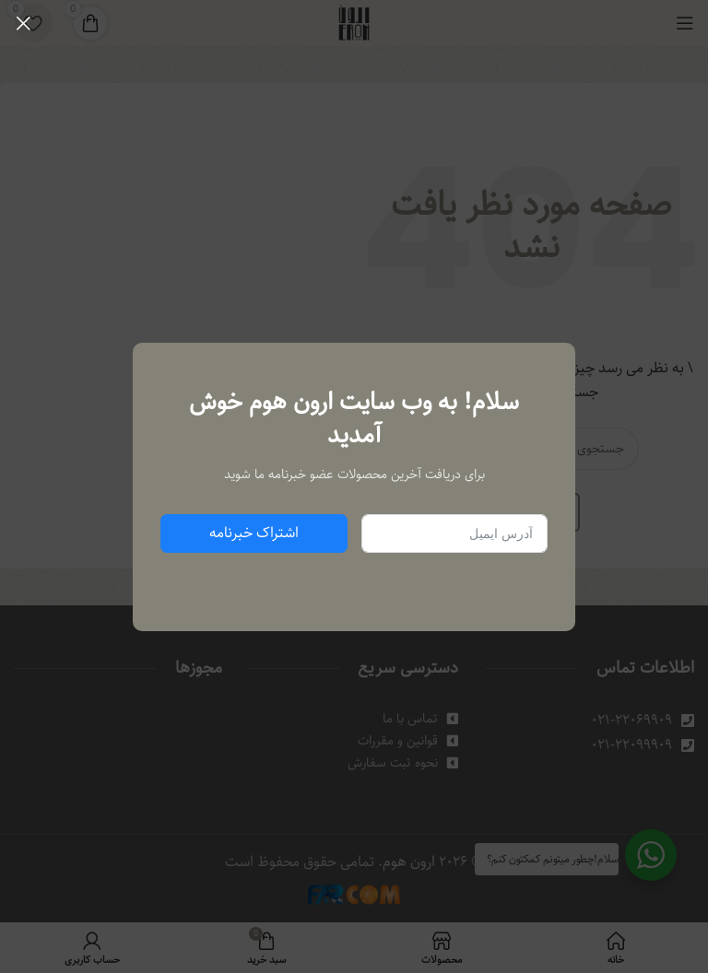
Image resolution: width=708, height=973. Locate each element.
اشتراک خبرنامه (254, 533)
